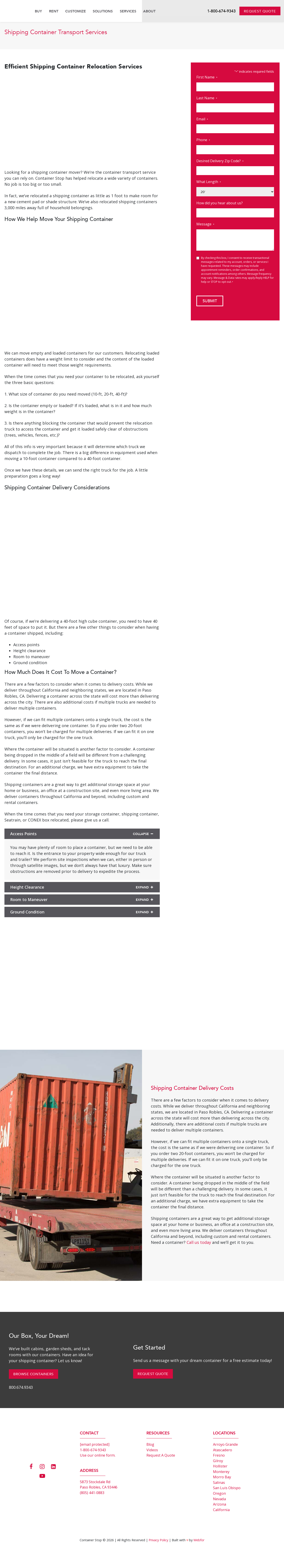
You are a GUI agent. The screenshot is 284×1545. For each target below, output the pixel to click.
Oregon (219, 1493)
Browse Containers (33, 1374)
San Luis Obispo (227, 1487)
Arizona (219, 1504)
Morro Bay (222, 1477)
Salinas (219, 1482)
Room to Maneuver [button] (82, 899)
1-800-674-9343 (221, 11)
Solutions (103, 11)
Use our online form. (97, 1455)
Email (202, 119)
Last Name (206, 98)
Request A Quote (160, 1455)
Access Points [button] (82, 833)
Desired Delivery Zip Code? (220, 161)
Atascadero (222, 1449)
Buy (38, 11)
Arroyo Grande (225, 1444)
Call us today (199, 1242)
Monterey (221, 1471)
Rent (53, 11)
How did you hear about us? (219, 203)
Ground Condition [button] (82, 912)
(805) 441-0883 (92, 1492)
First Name (206, 77)
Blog (150, 1444)
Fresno (219, 1455)
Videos (152, 1449)
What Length (208, 181)
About (149, 11)
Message (205, 224)
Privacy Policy (158, 1540)
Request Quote (260, 11)
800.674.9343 (21, 1387)
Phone (203, 139)
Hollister (220, 1466)
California (221, 1509)
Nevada (219, 1498)
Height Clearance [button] (82, 887)
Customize (75, 11)
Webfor (198, 1540)
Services (128, 11)
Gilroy (218, 1460)
